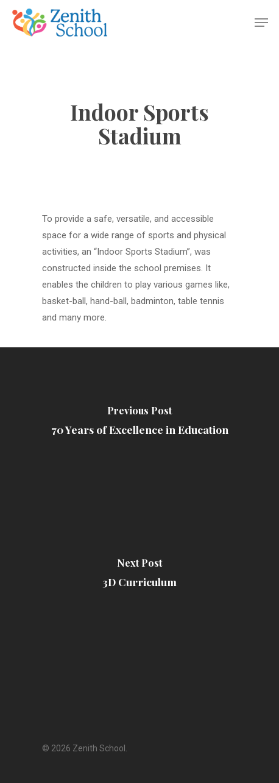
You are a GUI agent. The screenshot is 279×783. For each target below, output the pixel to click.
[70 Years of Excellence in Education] (139, 423)
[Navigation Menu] (261, 22)
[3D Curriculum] (139, 576)
